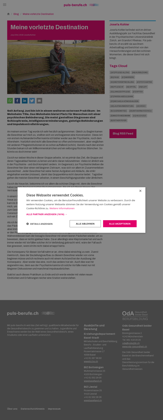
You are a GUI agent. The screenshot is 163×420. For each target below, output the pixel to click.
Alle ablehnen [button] (84, 223)
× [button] (140, 191)
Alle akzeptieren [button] (120, 223)
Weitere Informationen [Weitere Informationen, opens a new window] (62, 208)
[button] (81, 214)
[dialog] (81, 210)
